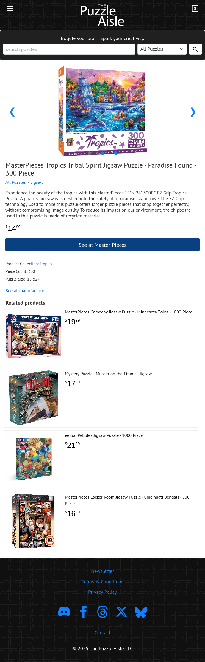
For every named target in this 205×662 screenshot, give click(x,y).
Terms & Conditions (102, 581)
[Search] (195, 49)
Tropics (46, 263)
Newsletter (102, 571)
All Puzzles (15, 182)
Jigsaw (37, 182)
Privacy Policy (102, 592)
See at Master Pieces (103, 244)
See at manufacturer (25, 291)
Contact (102, 632)
